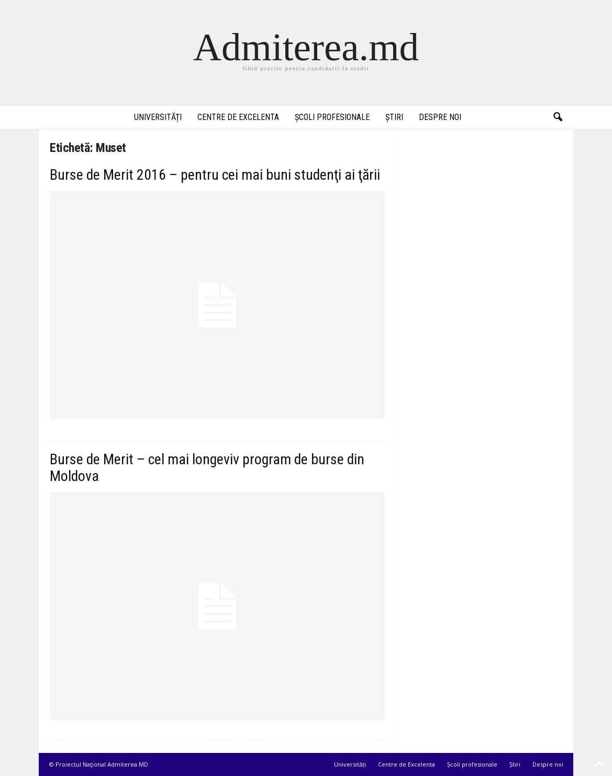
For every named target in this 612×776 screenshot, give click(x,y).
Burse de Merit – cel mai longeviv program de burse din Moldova (207, 468)
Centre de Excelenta (238, 117)
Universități (158, 117)
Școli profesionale (332, 117)
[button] (557, 117)
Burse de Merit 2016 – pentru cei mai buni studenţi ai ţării (215, 174)
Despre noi (440, 117)
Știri (394, 117)
